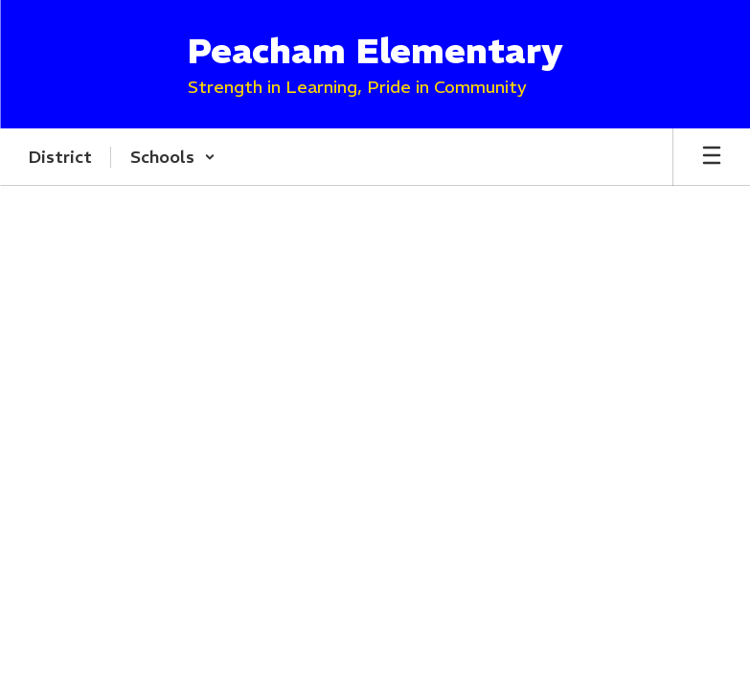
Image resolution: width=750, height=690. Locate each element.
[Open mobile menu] (711, 157)
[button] (173, 157)
